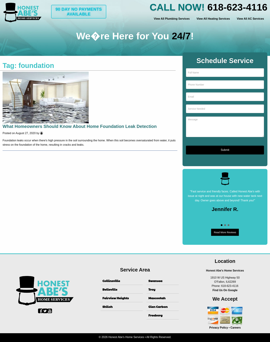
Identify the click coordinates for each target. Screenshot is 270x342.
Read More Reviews (225, 232)
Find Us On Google (224, 290)
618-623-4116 (237, 7)
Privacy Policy (218, 327)
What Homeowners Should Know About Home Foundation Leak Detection (80, 126)
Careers (235, 327)
